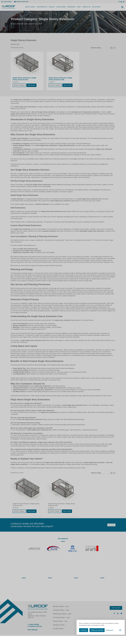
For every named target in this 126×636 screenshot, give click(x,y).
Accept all (83, 630)
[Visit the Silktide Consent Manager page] (120, 630)
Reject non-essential (97, 630)
